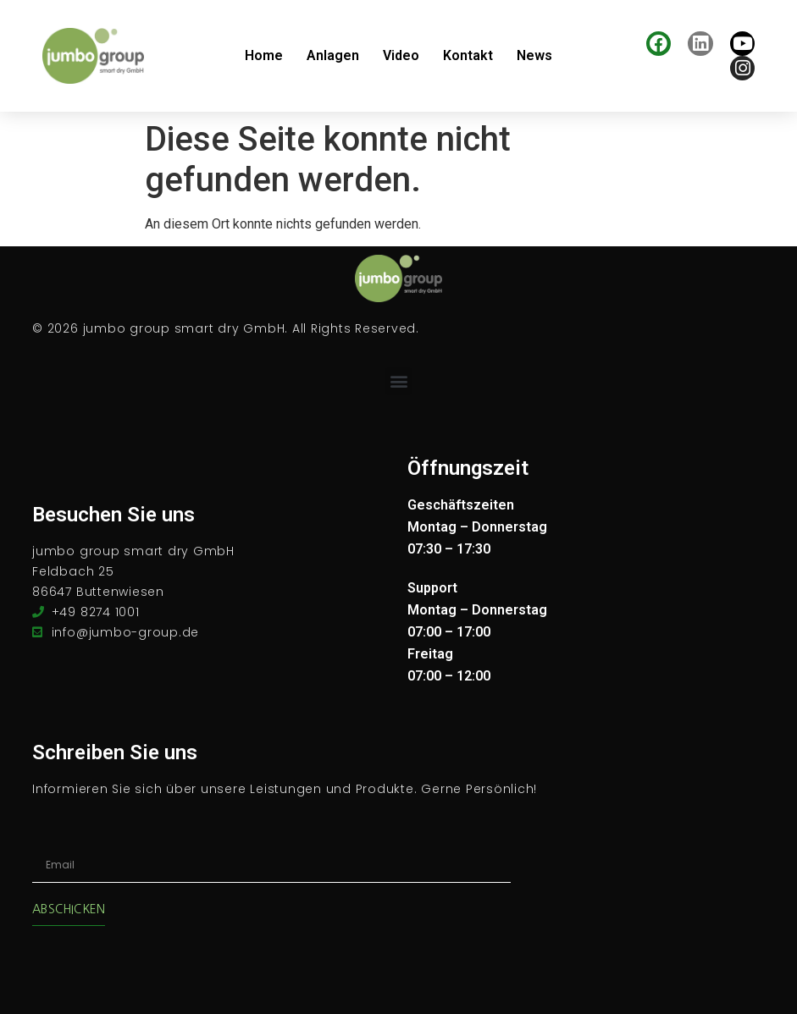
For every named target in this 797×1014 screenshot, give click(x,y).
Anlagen (333, 55)
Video (401, 55)
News (534, 55)
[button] (398, 381)
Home (264, 55)
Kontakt (468, 55)
